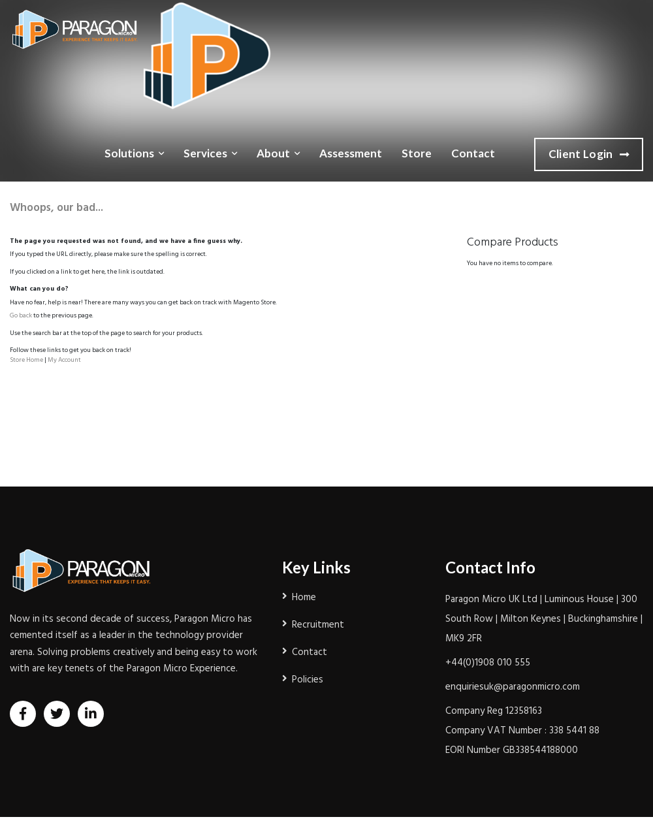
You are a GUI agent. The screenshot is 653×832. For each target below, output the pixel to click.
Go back (21, 315)
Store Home (26, 360)
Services (205, 153)
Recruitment (318, 625)
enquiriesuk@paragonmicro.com (512, 687)
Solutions (129, 153)
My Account (64, 360)
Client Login (589, 155)
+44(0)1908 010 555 (487, 663)
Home (304, 597)
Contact (473, 153)
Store (417, 153)
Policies (307, 680)
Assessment (350, 153)
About (273, 153)
